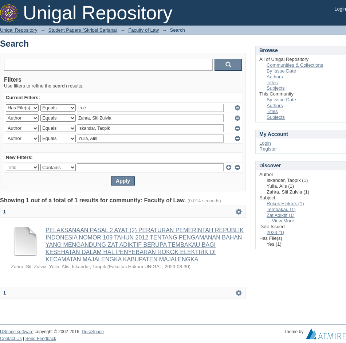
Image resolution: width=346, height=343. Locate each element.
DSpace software (17, 331)
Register (268, 149)
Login (340, 9)
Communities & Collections (295, 65)
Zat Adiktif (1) (281, 215)
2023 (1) (275, 232)
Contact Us (11, 338)
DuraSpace (92, 331)
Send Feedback (40, 338)
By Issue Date (281, 71)
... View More (280, 220)
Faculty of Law (143, 30)
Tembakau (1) (281, 209)
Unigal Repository (19, 30)
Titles (272, 82)
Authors (275, 76)
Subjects (276, 88)
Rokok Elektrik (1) (285, 203)
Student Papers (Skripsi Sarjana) (82, 30)
